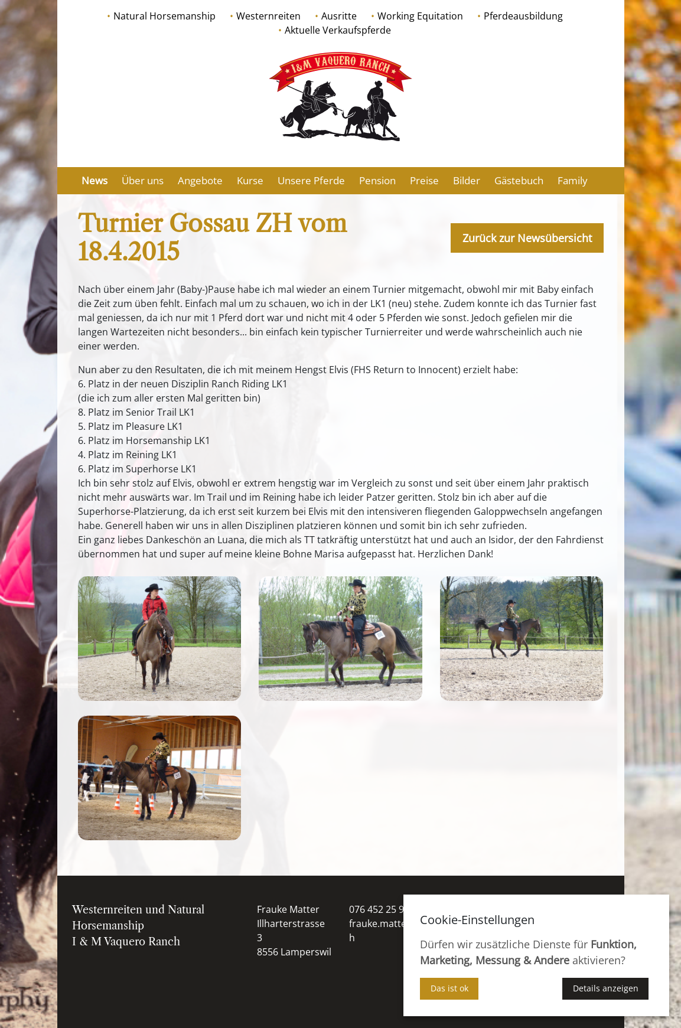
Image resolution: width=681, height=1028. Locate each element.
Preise (424, 180)
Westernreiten (268, 15)
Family (573, 180)
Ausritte (339, 15)
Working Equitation (420, 15)
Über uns (143, 180)
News (94, 180)
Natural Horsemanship (164, 15)
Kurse (250, 180)
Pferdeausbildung (523, 15)
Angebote (200, 180)
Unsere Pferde (311, 180)
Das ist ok (449, 988)
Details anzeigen (605, 988)
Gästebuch (518, 180)
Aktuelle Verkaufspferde (338, 30)
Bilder (466, 180)
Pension (377, 180)
